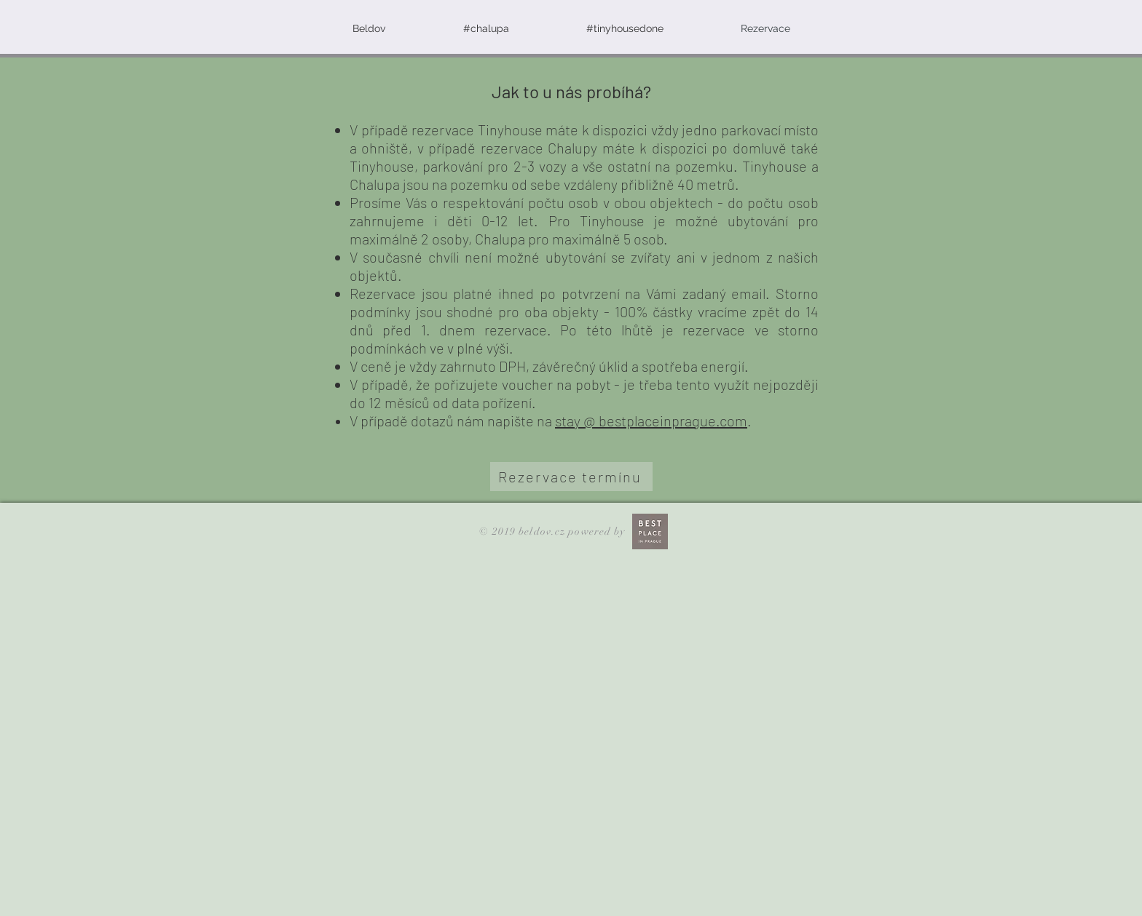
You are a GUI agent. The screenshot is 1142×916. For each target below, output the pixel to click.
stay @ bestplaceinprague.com (651, 420)
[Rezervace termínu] (571, 476)
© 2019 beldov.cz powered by (553, 531)
